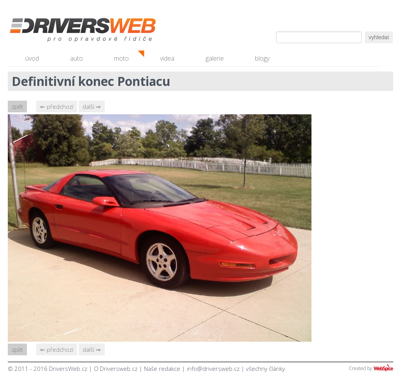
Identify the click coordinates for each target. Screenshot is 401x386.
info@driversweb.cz (213, 368)
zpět (17, 106)
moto (121, 58)
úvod (32, 58)
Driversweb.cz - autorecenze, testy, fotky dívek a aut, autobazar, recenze (66, 31)
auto (76, 58)
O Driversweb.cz (115, 368)
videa (167, 58)
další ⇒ (92, 106)
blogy (262, 58)
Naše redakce (162, 368)
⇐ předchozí (56, 106)
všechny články (265, 368)
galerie (215, 58)
